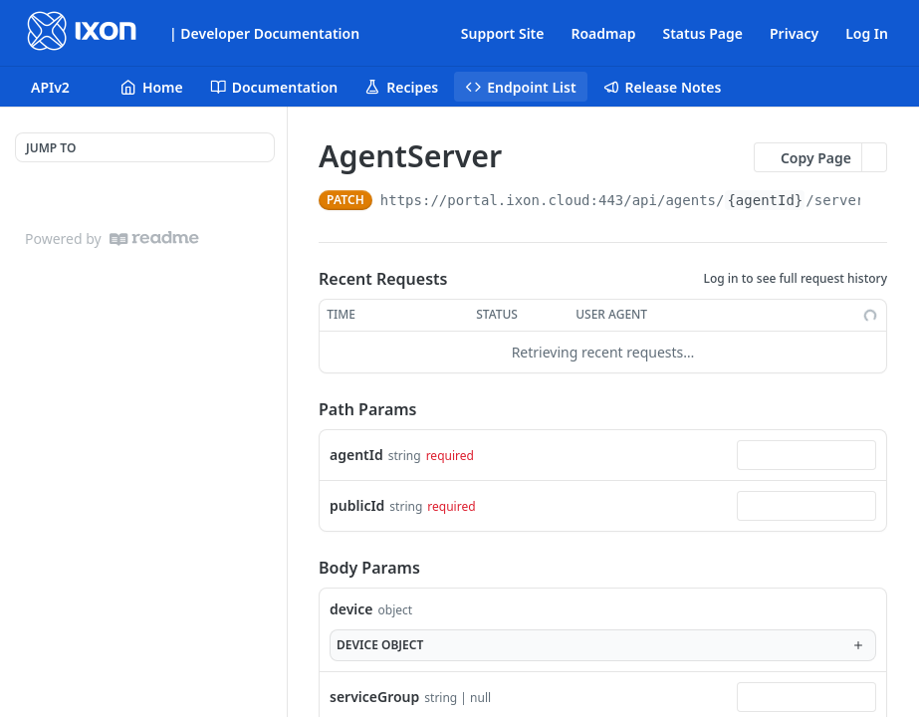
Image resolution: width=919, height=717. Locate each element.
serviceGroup (374, 696)
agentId (356, 454)
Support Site (503, 33)
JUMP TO (51, 147)
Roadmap (603, 33)
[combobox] (806, 455)
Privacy (794, 33)
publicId (357, 505)
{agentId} (765, 200)
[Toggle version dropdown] (62, 87)
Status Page (702, 33)
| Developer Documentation (264, 33)
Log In (866, 33)
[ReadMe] (154, 238)
